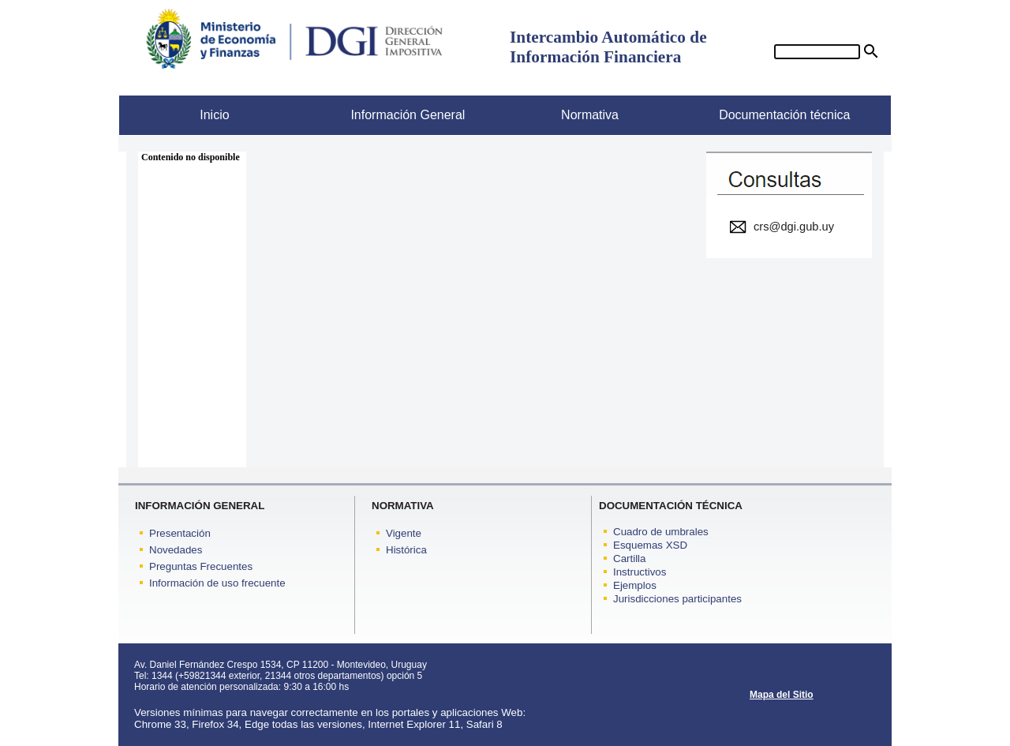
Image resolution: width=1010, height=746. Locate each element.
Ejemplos (634, 585)
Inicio (174, 115)
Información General (389, 115)
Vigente (403, 533)
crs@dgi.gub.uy (794, 226)
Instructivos (639, 572)
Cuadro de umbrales (661, 532)
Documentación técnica (774, 115)
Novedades (175, 550)
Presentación (180, 533)
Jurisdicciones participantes (677, 599)
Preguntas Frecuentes (200, 566)
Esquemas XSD (650, 545)
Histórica (406, 550)
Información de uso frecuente (217, 583)
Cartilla (629, 558)
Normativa (562, 115)
